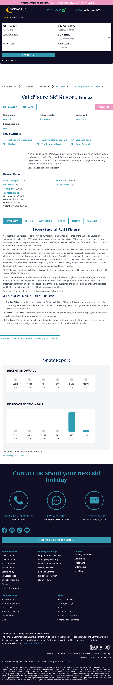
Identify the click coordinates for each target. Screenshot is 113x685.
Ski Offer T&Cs (45, 580)
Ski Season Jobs (9, 576)
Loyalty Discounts (65, 611)
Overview (13, 221)
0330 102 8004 (92, 9)
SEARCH (26, 55)
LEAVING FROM (10, 34)
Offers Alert (80, 567)
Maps (33, 107)
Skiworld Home (9, 86)
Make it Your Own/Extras (49, 563)
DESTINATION (9, 25)
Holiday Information (47, 576)
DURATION (8, 43)
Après (63, 221)
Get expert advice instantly (56, 519)
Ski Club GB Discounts (67, 616)
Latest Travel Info (65, 599)
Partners (5, 584)
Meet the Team (8, 559)
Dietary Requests (46, 568)
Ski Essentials (8, 599)
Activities (47, 221)
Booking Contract (46, 572)
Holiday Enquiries (83, 555)
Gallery (13, 107)
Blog (4, 620)
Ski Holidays (28, 86)
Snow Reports (8, 616)
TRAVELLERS (64, 43)
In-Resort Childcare (10, 611)
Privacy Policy (8, 568)
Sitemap (60, 607)
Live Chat (79, 571)
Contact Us (80, 559)
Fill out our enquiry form (94, 519)
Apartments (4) (35, 338)
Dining (78, 221)
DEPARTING (64, 34)
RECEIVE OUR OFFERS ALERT (55, 540)
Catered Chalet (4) (12, 338)
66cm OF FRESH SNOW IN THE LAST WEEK (72, 2)
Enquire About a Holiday (49, 555)
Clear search (10, 60)
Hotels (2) (53, 338)
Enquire (104, 107)
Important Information (33, 643)
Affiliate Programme (11, 588)
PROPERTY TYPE (66, 25)
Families (95, 221)
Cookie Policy (8, 572)
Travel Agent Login (65, 603)
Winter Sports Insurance (68, 620)
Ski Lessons (7, 607)
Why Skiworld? (8, 555)
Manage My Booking (48, 559)
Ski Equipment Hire (10, 603)
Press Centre (80, 563)
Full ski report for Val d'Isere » (17, 456)
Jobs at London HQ (10, 580)
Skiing (30, 221)
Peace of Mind (8, 563)
